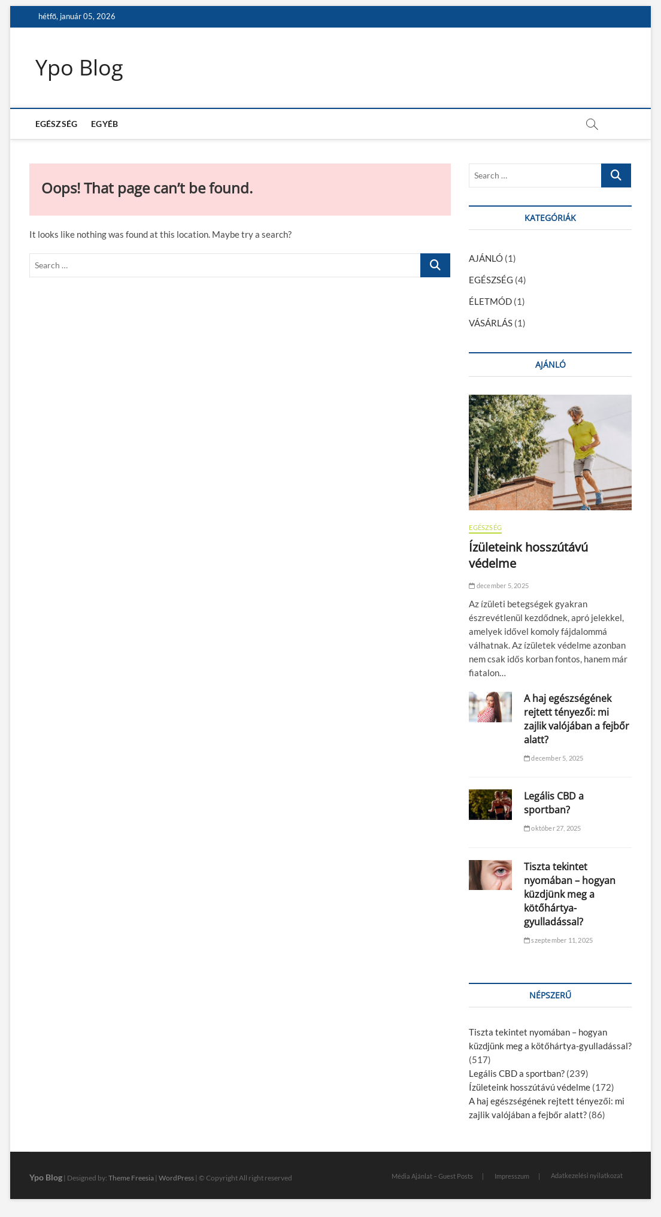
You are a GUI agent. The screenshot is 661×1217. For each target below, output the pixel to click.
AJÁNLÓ (486, 258)
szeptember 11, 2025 (558, 940)
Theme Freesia (131, 1177)
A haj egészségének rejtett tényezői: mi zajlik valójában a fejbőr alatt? (576, 719)
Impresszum (512, 1176)
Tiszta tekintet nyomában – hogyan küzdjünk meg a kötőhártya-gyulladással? (569, 894)
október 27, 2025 (552, 828)
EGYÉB (104, 124)
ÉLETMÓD (490, 301)
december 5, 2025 (499, 585)
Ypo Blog (79, 68)
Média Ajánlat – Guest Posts (432, 1176)
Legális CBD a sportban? (554, 802)
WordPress (176, 1177)
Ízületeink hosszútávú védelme (529, 1087)
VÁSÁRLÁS (491, 322)
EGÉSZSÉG (56, 124)
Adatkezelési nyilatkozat (587, 1175)
